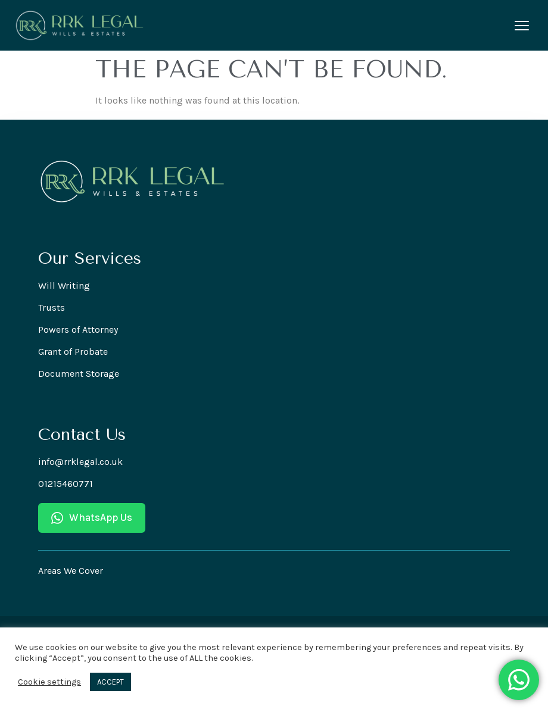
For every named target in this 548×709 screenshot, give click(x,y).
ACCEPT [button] (110, 681)
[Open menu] (522, 26)
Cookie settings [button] (49, 682)
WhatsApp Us (91, 517)
